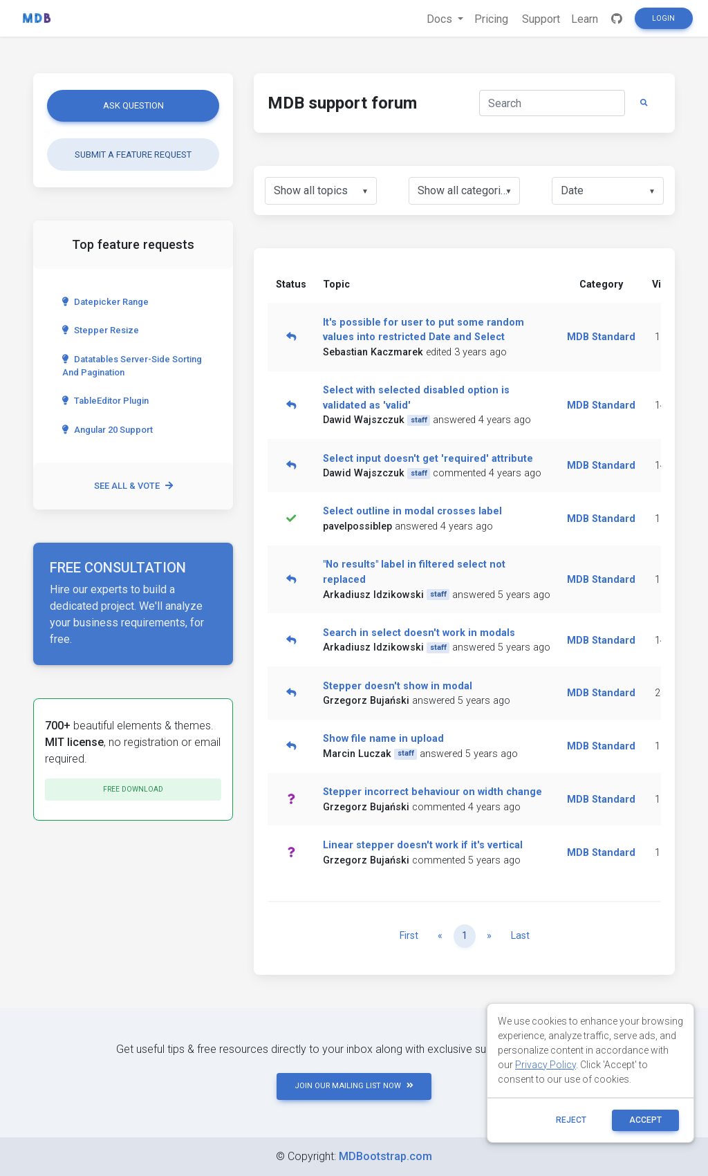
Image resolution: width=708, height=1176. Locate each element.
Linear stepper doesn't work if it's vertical (423, 845)
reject (571, 1120)
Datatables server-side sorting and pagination (132, 365)
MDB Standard (601, 337)
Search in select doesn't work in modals (419, 633)
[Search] (552, 103)
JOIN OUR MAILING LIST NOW (354, 1085)
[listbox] (321, 191)
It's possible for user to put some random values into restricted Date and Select (423, 330)
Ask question (133, 105)
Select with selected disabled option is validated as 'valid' (416, 397)
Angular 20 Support (107, 429)
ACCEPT (645, 1120)
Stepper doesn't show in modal (397, 686)
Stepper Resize (100, 330)
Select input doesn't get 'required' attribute (428, 459)
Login (663, 18)
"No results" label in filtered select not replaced (414, 572)
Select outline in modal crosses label (412, 511)
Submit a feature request (133, 154)
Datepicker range (105, 302)
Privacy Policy (545, 1064)
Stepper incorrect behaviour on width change (432, 792)
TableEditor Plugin (105, 400)
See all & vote (133, 485)
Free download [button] (133, 789)
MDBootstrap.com (385, 1156)
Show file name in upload (383, 739)
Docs (441, 19)
